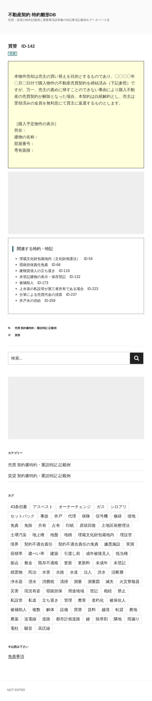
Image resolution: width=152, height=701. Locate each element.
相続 (108, 591)
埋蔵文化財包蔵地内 (96, 535)
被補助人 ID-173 (33, 283)
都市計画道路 (68, 619)
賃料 (92, 609)
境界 (14, 544)
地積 (68, 535)
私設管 (16, 600)
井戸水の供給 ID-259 (37, 300)
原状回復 (88, 525)
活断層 (117, 572)
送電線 (30, 619)
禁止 (122, 591)
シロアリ (118, 507)
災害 (14, 591)
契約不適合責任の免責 (78, 544)
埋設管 (126, 535)
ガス (101, 507)
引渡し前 (72, 553)
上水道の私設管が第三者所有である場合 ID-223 (58, 289)
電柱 (14, 628)
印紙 (70, 525)
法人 (88, 572)
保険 (86, 516)
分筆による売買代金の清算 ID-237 (48, 294)
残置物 (16, 572)
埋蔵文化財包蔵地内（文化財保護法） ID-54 (56, 259)
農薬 (14, 619)
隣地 (118, 619)
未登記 (120, 563)
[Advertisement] (76, 203)
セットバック (22, 516)
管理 (68, 600)
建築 (54, 553)
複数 (36, 609)
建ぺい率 (36, 553)
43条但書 (18, 507)
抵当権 (122, 553)
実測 (130, 544)
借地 (131, 516)
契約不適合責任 (38, 544)
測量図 (94, 581)
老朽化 (98, 600)
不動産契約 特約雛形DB (32, 14)
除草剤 (102, 619)
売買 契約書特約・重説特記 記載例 (35, 328)
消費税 (48, 581)
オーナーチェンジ (75, 507)
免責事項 (16, 656)
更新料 (84, 563)
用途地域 (76, 591)
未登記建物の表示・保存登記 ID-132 (49, 277)
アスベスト (43, 507)
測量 (78, 581)
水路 (60, 572)
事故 (44, 516)
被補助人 (18, 609)
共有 (42, 525)
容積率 (16, 553)
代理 (72, 516)
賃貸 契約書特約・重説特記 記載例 (39, 476)
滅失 (110, 581)
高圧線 (44, 628)
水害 (46, 572)
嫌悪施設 (112, 544)
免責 (14, 525)
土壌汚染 (18, 535)
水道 (74, 572)
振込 (14, 563)
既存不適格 (48, 563)
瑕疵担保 (54, 591)
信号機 (102, 516)
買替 (17, 335)
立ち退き (50, 600)
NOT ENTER (16, 690)
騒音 (28, 628)
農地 (133, 609)
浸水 (32, 581)
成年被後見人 (98, 553)
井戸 (58, 516)
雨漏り (133, 619)
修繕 (118, 516)
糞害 (82, 600)
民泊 (32, 572)
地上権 (38, 535)
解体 (50, 609)
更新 (68, 563)
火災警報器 (129, 581)
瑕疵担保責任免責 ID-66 (39, 265)
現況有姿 (32, 591)
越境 (106, 609)
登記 (94, 591)
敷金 (28, 563)
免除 (28, 525)
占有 (56, 525)
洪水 (102, 572)
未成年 (102, 563)
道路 (46, 619)
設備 (64, 609)
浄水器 (16, 581)
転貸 (119, 609)
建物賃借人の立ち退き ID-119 (44, 271)
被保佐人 (118, 600)
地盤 (54, 535)
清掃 (64, 581)
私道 (32, 600)
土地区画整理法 (116, 525)
